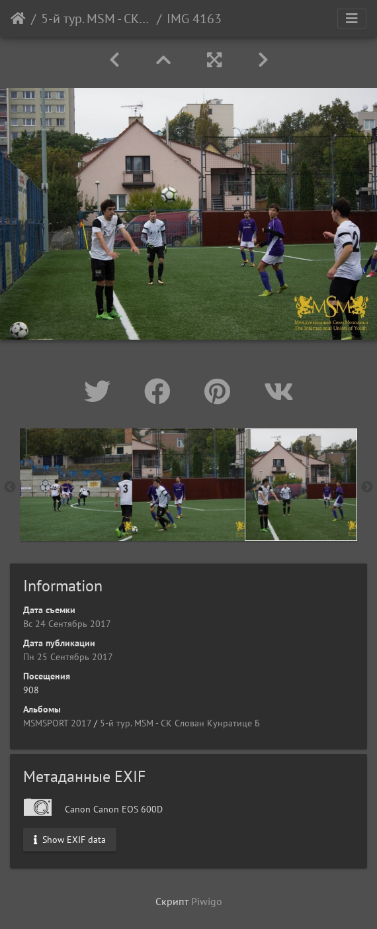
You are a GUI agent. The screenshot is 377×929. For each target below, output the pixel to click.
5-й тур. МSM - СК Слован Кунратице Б (96, 18)
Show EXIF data (70, 840)
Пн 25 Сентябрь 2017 (68, 657)
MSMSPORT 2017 (57, 723)
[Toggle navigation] (351, 18)
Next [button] (367, 487)
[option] (76, 484)
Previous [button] (10, 487)
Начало (18, 18)
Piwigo (206, 901)
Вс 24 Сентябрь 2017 (67, 624)
